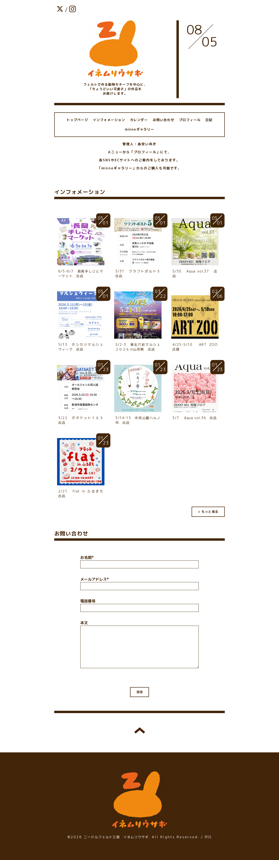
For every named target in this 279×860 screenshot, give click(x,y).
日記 (208, 120)
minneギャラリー (139, 129)
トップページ (77, 120)
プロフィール (190, 120)
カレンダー (139, 120)
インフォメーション (109, 120)
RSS (208, 837)
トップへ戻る (139, 730)
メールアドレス (94, 579)
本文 (84, 622)
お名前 (87, 557)
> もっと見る (208, 511)
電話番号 (87, 601)
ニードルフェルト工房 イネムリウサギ (116, 837)
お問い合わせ (163, 120)
